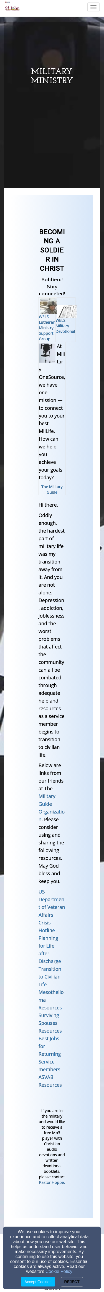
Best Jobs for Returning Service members (50, 1054)
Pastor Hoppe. (52, 1182)
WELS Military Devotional (65, 326)
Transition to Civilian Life (50, 977)
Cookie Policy (58, 1271)
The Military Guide (52, 489)
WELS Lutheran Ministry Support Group (47, 327)
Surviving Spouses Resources (50, 1023)
